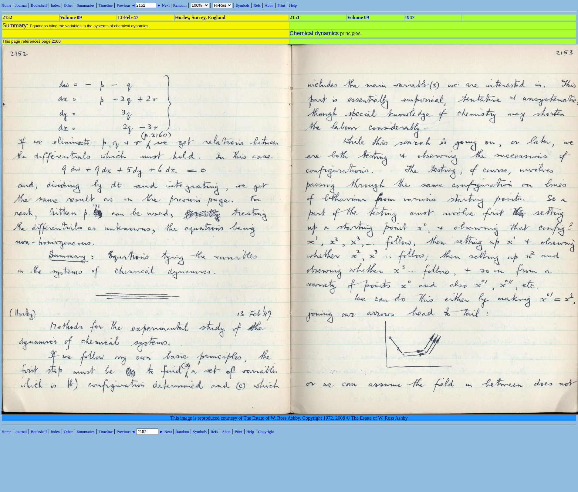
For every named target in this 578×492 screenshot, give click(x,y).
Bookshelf (39, 5)
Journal (21, 5)
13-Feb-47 (127, 17)
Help (293, 5)
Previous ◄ (126, 5)
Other (68, 5)
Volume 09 (71, 17)
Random (179, 5)
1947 (409, 17)
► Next (163, 5)
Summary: (16, 25)
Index (55, 5)
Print (281, 5)
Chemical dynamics (314, 33)
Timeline (106, 5)
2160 (56, 41)
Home (6, 5)
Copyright (266, 431)
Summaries (86, 5)
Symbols (243, 5)
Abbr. (269, 5)
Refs (257, 5)
